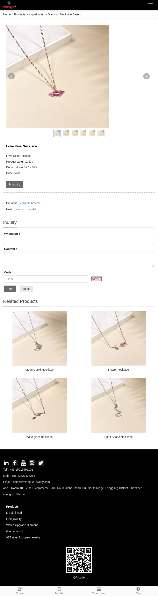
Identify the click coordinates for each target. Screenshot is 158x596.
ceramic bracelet (30, 203)
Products (20, 14)
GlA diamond (14, 531)
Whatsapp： (12, 233)
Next (146, 76)
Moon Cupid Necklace (40, 369)
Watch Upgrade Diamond (22, 525)
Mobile (59, 590)
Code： (9, 272)
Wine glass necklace (39, 437)
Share (20, 590)
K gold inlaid (36, 14)
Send (10, 288)
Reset (26, 288)
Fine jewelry (14, 519)
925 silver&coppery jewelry (23, 537)
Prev (11, 76)
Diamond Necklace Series (64, 14)
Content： (11, 249)
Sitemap (21, 494)
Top (138, 590)
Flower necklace (118, 369)
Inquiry (14, 184)
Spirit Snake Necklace (119, 437)
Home (7, 14)
